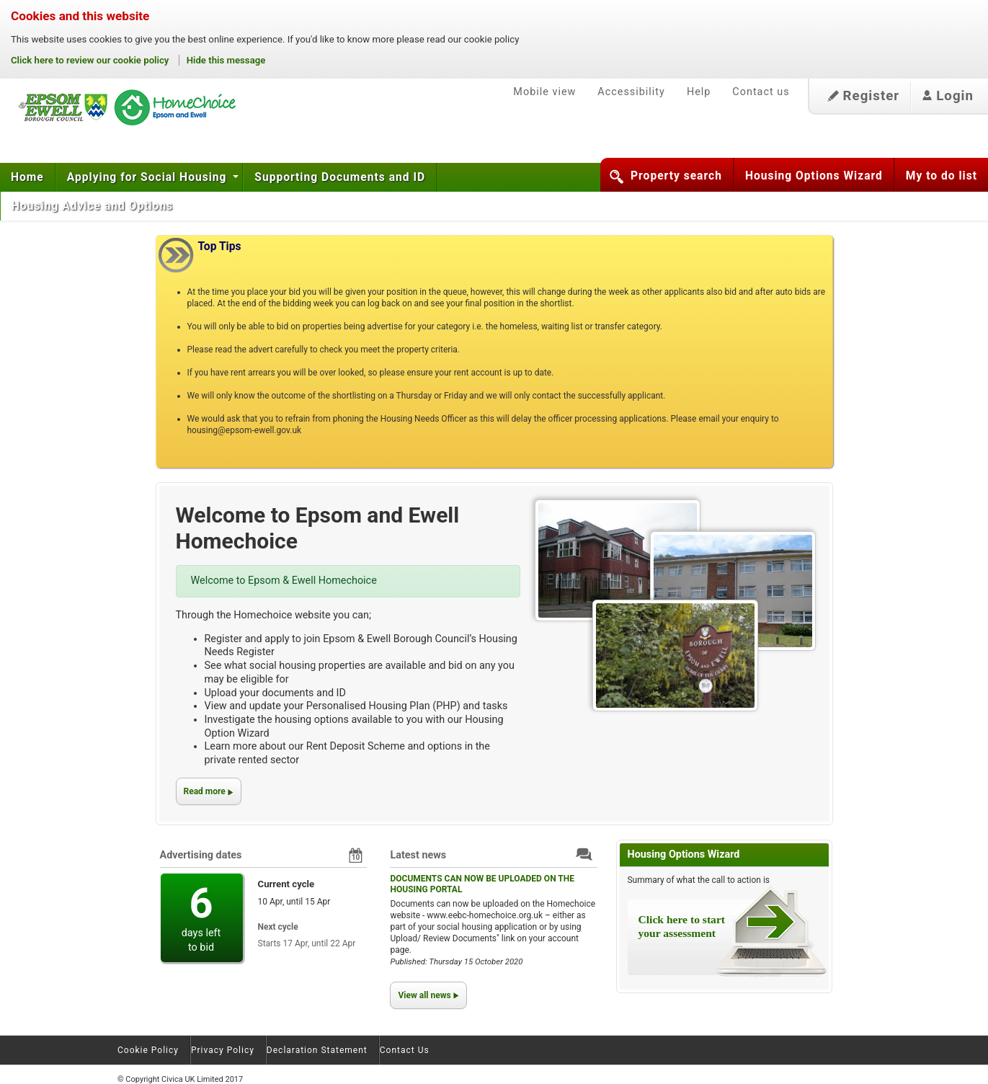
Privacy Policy (222, 1050)
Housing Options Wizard (814, 175)
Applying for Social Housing (149, 177)
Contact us (760, 92)
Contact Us (405, 1050)
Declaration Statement (317, 1050)
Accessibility (631, 92)
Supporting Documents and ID (339, 177)
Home (27, 177)
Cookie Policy (148, 1050)
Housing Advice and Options (94, 206)
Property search (676, 175)
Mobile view (544, 92)
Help (699, 92)
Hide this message (226, 60)
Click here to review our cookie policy (91, 60)
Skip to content (0, 64)
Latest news (418, 855)
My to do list (941, 175)
